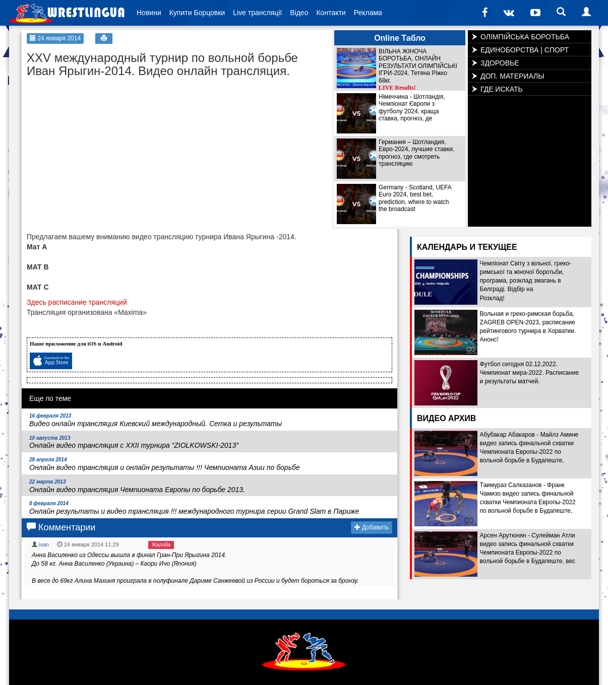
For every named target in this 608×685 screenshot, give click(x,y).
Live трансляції (257, 13)
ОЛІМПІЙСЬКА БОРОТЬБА (524, 37)
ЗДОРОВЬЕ (499, 63)
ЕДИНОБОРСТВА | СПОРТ (524, 50)
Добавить (371, 527)
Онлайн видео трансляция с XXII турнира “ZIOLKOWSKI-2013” (133, 442)
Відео (299, 13)
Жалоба (161, 544)
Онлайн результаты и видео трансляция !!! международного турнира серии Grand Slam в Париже (194, 508)
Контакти (330, 13)
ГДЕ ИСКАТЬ (501, 89)
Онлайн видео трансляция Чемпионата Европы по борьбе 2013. (137, 486)
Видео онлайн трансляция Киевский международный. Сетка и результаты (155, 420)
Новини (149, 13)
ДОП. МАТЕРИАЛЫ (512, 76)
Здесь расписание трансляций (77, 302)
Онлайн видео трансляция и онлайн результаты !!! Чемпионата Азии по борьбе (164, 464)
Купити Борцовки (197, 13)
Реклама (368, 13)
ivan (44, 544)
